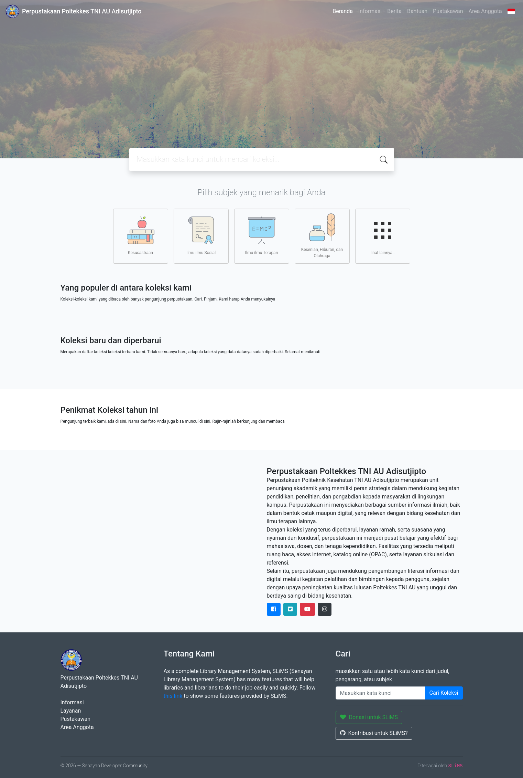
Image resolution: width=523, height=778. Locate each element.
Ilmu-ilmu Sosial (201, 236)
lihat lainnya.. (382, 236)
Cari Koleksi (443, 693)
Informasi (370, 11)
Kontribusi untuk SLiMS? (374, 733)
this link (173, 696)
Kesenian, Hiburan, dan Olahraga (322, 235)
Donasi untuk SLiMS (369, 717)
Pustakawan (448, 11)
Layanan (71, 710)
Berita (394, 11)
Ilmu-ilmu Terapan (261, 236)
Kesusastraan (140, 236)
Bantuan (417, 11)
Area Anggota (485, 11)
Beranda (343, 11)
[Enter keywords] (380, 693)
